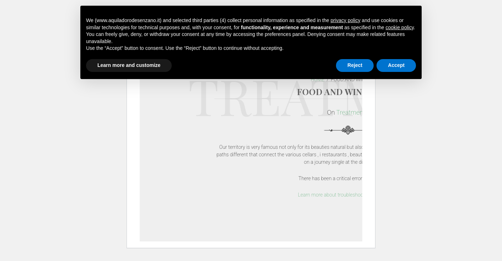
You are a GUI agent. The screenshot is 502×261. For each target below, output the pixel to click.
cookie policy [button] (399, 27)
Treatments (352, 112)
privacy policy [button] (346, 20)
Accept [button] (396, 65)
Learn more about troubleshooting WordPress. (347, 195)
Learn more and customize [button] (128, 65)
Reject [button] (354, 65)
